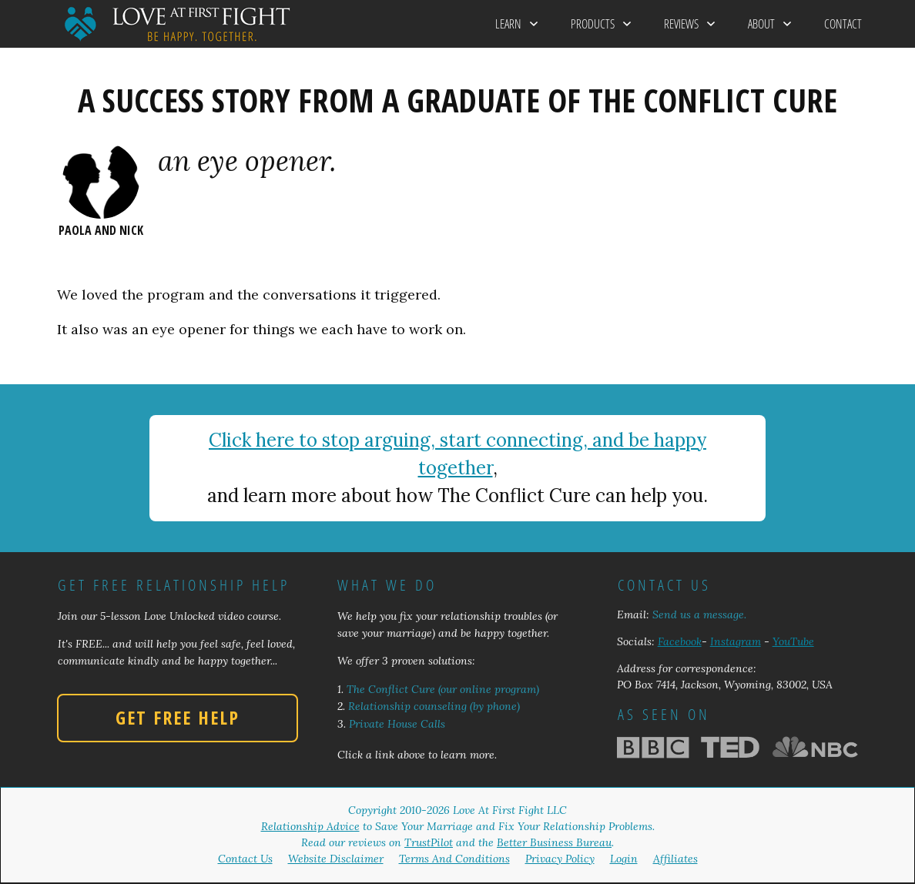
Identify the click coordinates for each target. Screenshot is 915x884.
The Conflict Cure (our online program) (443, 689)
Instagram (735, 641)
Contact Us (245, 859)
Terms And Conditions (454, 859)
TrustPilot (428, 842)
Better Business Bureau (554, 842)
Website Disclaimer (336, 859)
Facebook (680, 641)
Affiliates (675, 859)
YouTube (793, 641)
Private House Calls (397, 724)
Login (624, 859)
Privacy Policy (560, 859)
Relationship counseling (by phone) (434, 706)
